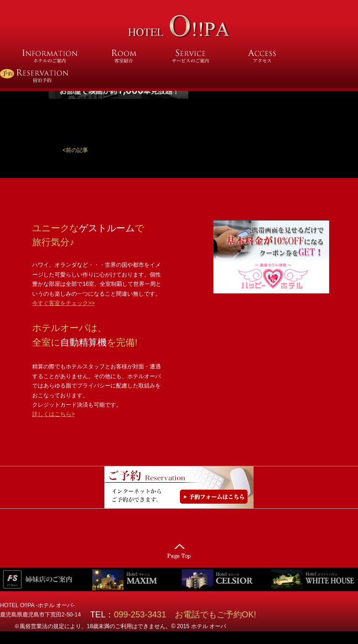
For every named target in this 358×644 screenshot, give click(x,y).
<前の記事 (75, 150)
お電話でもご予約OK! (215, 614)
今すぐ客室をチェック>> (63, 303)
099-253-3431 (144, 614)
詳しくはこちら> (53, 414)
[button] (75, 150)
